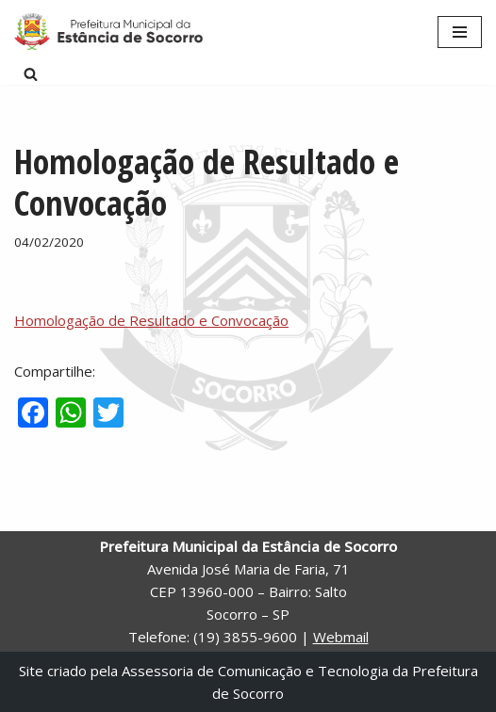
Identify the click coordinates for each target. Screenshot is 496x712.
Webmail (341, 636)
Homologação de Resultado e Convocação (151, 320)
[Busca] (31, 74)
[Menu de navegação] (460, 32)
